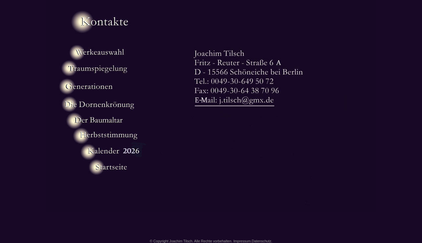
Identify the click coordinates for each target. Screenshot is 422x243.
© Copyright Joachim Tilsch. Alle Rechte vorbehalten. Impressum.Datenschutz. (211, 241)
